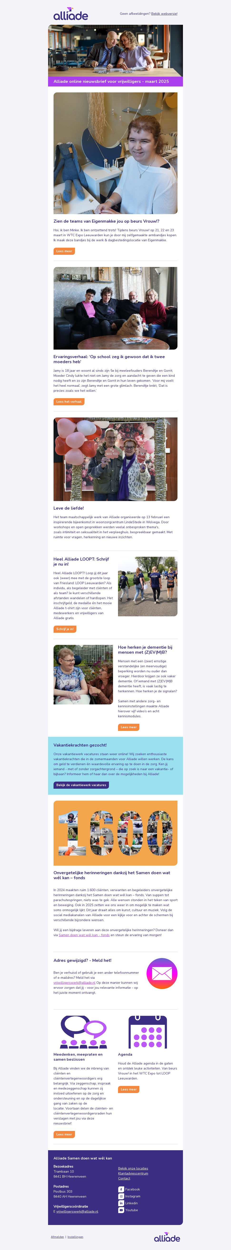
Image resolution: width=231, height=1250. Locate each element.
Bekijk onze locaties (133, 1168)
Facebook (132, 1189)
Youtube (131, 1210)
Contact (124, 1178)
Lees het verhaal (69, 402)
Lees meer (64, 251)
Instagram (132, 1196)
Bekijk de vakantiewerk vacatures (81, 785)
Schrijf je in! (65, 629)
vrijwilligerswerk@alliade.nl (74, 982)
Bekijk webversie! (164, 13)
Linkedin (131, 1203)
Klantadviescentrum (133, 1173)
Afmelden (57, 1237)
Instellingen (75, 1237)
